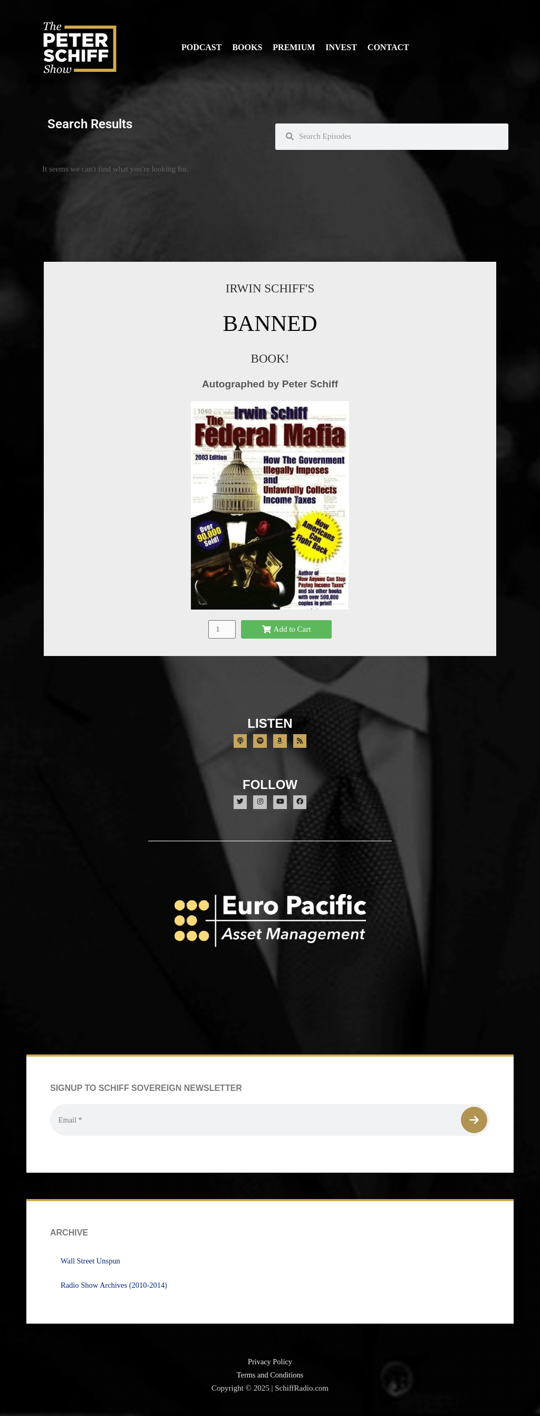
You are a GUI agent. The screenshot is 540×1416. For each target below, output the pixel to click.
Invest (341, 47)
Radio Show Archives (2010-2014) (116, 1287)
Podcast (201, 47)
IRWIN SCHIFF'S (270, 288)
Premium (294, 47)
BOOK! (270, 358)
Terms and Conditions (270, 1377)
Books (247, 47)
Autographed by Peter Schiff (270, 383)
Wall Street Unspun (91, 1263)
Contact (388, 47)
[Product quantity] (221, 629)
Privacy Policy (270, 1364)
